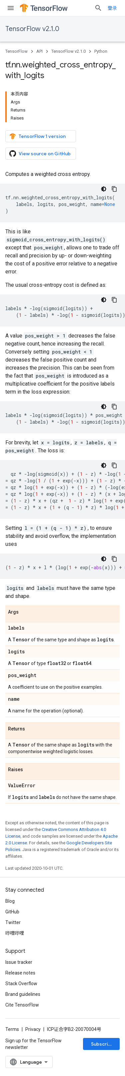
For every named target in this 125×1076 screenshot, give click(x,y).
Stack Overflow (21, 983)
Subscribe (102, 1044)
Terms (12, 1029)
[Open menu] (10, 8)
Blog (10, 901)
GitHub (12, 911)
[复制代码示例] (114, 189)
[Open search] (98, 8)
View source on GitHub (40, 153)
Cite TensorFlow (22, 1005)
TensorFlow (16, 51)
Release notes (20, 973)
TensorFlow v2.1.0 (32, 29)
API (39, 51)
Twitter (13, 922)
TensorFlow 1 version (37, 136)
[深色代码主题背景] (103, 189)
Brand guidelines (22, 994)
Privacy (33, 1029)
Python (100, 51)
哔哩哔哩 (14, 933)
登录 (112, 8)
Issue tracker (18, 962)
